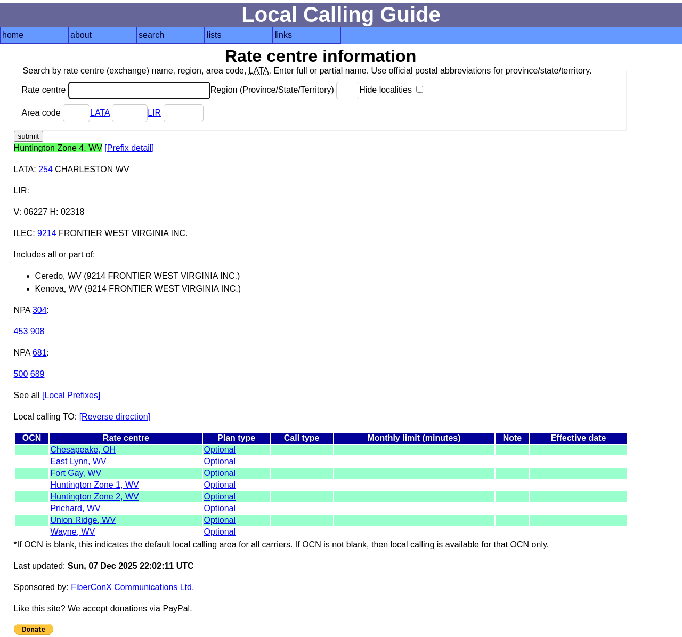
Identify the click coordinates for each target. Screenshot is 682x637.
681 (40, 352)
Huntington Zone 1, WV (94, 484)
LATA (100, 112)
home (12, 34)
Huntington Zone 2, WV (94, 496)
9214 (46, 233)
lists (214, 34)
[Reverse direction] (114, 416)
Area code (56, 112)
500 (21, 373)
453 (21, 331)
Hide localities (391, 89)
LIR (154, 112)
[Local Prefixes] (71, 395)
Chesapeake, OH (83, 449)
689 (37, 373)
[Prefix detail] (128, 147)
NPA (22, 310)
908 (37, 331)
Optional (220, 449)
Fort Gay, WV (75, 473)
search (151, 34)
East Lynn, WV (78, 461)
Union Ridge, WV (83, 520)
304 (40, 310)
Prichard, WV (75, 508)
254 (45, 169)
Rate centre (116, 89)
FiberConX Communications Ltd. (132, 587)
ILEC (23, 233)
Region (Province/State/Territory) (285, 89)
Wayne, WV (72, 531)
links (283, 34)
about (81, 34)
